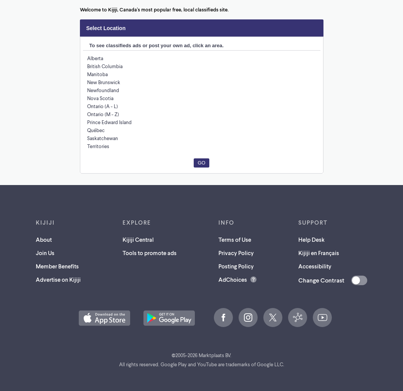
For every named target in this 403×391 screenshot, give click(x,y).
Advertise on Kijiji (59, 279)
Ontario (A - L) (102, 106)
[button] (104, 318)
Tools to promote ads (150, 252)
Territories (98, 146)
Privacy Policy (237, 252)
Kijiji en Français (319, 252)
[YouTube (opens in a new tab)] (322, 317)
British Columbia (105, 66)
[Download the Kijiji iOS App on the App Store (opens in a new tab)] (104, 318)
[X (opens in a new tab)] (272, 317)
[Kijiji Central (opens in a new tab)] (297, 317)
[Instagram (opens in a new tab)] (248, 317)
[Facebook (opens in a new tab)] (223, 317)
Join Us (45, 252)
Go (201, 163)
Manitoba (97, 74)
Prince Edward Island (110, 122)
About (43, 239)
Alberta (95, 58)
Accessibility (313, 266)
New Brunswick (104, 82)
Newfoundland (103, 90)
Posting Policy (238, 266)
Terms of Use (236, 239)
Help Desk (310, 239)
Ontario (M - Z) (103, 114)
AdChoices (233, 279)
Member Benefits (58, 266)
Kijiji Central (138, 239)
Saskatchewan (103, 138)
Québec (96, 130)
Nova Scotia (100, 98)
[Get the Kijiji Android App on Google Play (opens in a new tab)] (169, 318)
